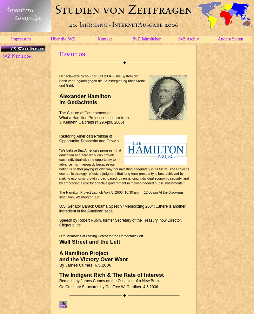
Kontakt (104, 39)
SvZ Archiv (188, 39)
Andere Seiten (230, 39)
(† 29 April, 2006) (109, 122)
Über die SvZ (63, 39)
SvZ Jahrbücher (147, 39)
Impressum (21, 39)
